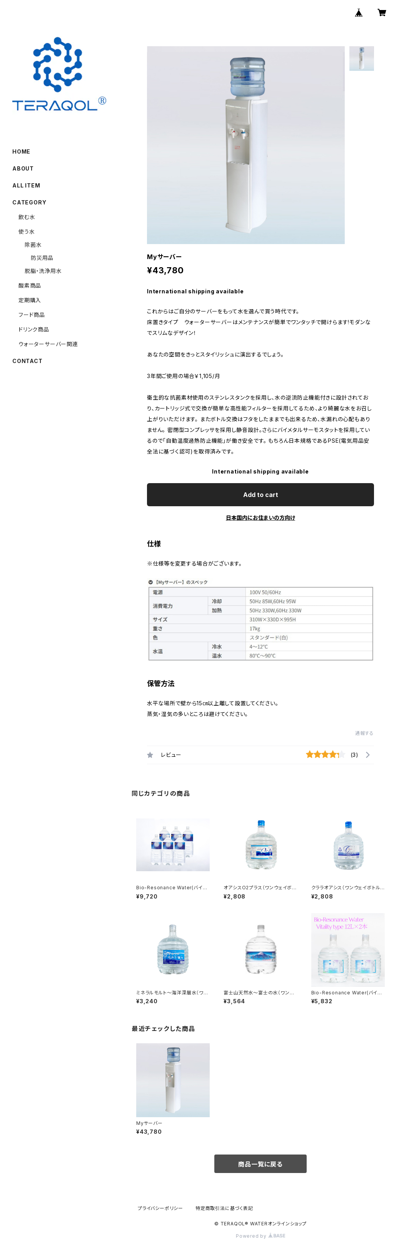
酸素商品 (29, 285)
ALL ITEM (26, 185)
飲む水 (26, 217)
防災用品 (42, 257)
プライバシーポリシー (160, 1208)
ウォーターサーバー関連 (48, 344)
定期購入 (29, 300)
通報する (364, 733)
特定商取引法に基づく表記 (224, 1208)
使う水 (26, 231)
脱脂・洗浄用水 (43, 271)
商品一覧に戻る (260, 1164)
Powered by (260, 1236)
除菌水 (33, 244)
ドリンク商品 (33, 329)
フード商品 (40, 314)
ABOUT (23, 168)
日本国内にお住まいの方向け (260, 517)
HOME (21, 151)
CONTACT (27, 361)
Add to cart (260, 495)
